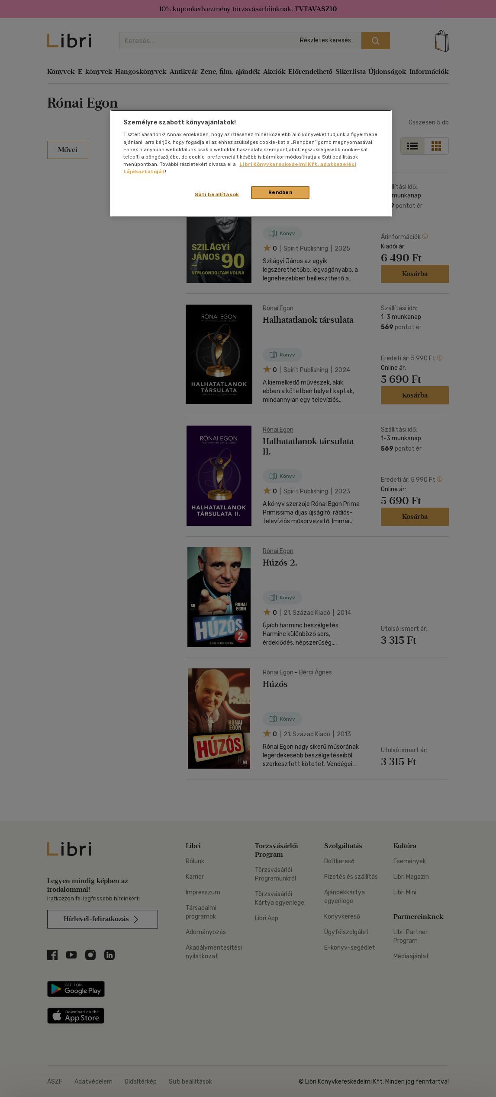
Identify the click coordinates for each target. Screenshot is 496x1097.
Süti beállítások (217, 194)
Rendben (280, 192)
